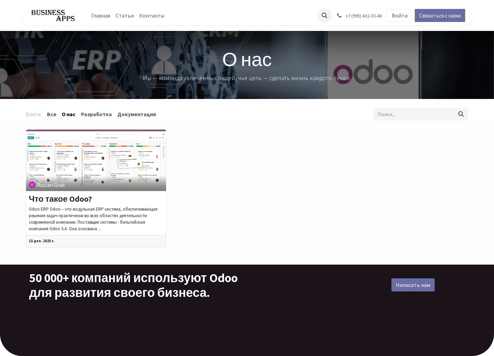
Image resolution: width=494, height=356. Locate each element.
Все (51, 114)
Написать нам (413, 284)
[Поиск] (461, 114)
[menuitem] (101, 15)
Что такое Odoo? (60, 199)
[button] (324, 15)
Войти (400, 15)
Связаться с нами (440, 15)
